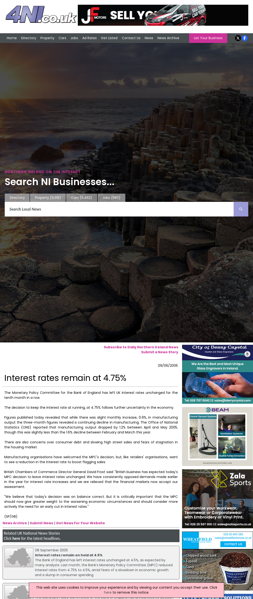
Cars (62, 38)
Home (12, 38)
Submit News (41, 523)
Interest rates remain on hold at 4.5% (69, 555)
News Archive (168, 38)
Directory (28, 38)
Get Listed (109, 38)
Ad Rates (89, 38)
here (16, 538)
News (149, 38)
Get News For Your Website (80, 523)
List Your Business (208, 38)
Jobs (74, 38)
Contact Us (131, 38)
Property (47, 38)
